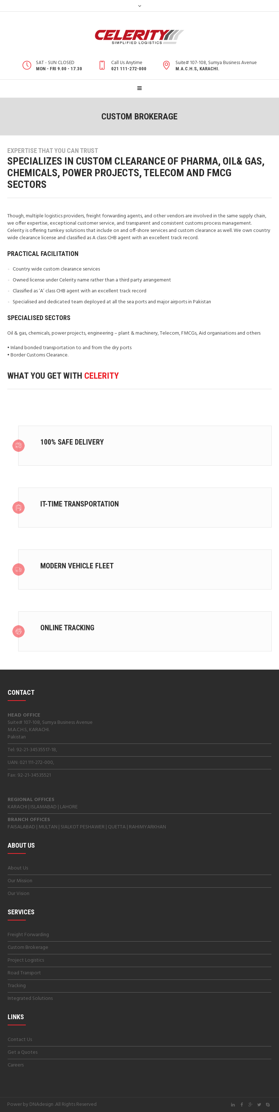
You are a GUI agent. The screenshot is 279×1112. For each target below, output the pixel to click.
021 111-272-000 (36, 762)
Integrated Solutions (30, 998)
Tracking (17, 986)
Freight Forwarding (28, 935)
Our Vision (18, 894)
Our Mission (20, 881)
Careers (16, 1065)
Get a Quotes (22, 1052)
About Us (18, 868)
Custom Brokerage (28, 947)
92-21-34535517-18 (36, 750)
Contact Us (20, 1040)
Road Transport (24, 973)
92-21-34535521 (34, 775)
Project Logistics (26, 960)
